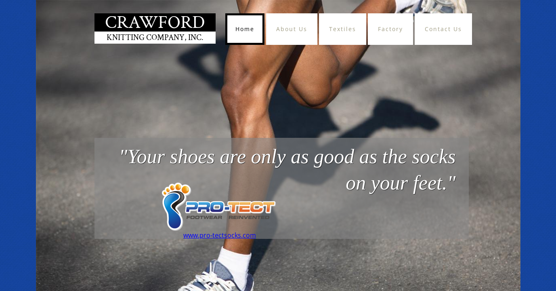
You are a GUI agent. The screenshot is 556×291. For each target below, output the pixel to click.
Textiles (342, 29)
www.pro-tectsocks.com (219, 235)
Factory (390, 29)
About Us (291, 29)
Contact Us (443, 29)
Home (244, 29)
